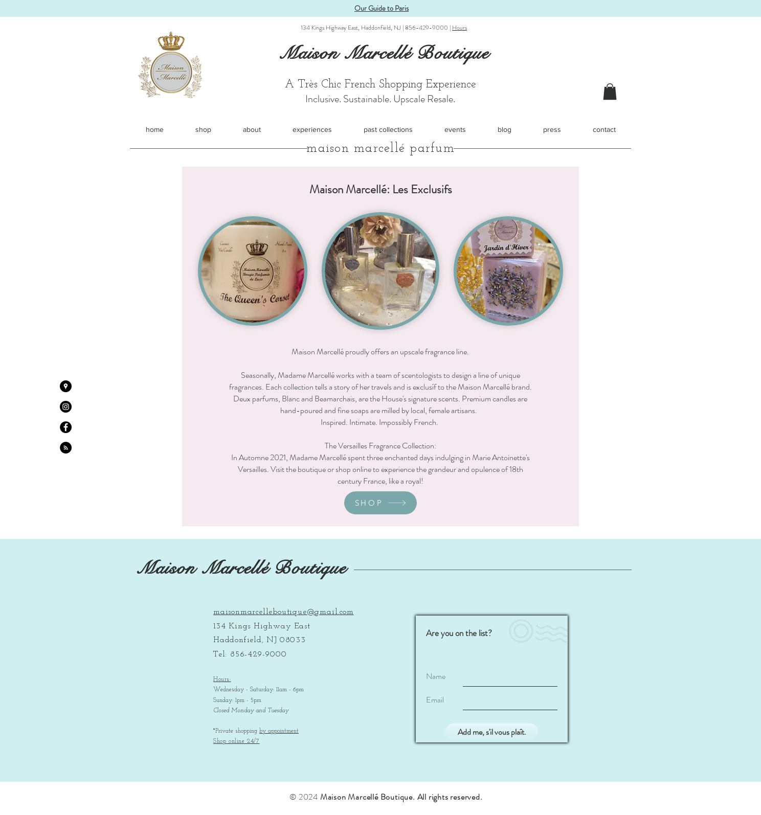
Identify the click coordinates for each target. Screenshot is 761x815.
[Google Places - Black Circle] (66, 386)
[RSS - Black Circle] (66, 448)
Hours (459, 27)
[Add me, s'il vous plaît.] (491, 731)
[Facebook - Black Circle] (66, 427)
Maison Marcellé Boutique (241, 568)
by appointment (279, 731)
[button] (610, 91)
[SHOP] (380, 502)
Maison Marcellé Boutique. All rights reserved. (401, 797)
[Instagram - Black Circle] (66, 407)
